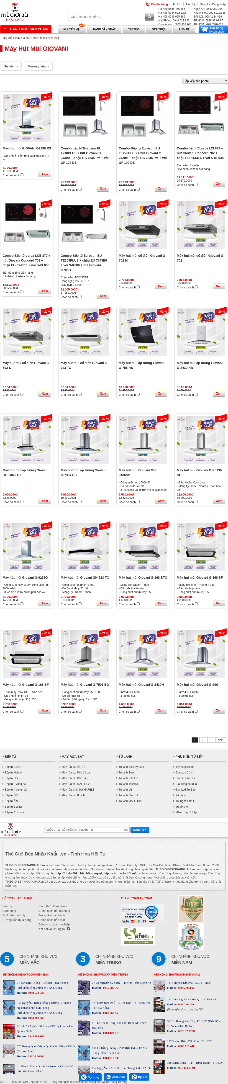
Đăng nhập (218, 4)
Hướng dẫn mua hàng (17, 920)
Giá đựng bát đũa (186, 784)
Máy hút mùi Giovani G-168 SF (200, 577)
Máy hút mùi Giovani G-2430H (141, 684)
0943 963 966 (35, 1036)
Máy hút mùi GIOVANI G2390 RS (27, 148)
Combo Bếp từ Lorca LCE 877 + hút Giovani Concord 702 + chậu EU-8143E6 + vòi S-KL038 (27, 260)
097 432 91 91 (186, 1067)
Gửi (140, 829)
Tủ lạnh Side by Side (131, 766)
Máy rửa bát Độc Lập (74, 778)
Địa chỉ (139, 1076)
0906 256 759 (185, 1004)
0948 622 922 (35, 992)
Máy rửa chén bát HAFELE (78, 789)
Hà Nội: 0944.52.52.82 (172, 12)
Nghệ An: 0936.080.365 (208, 8)
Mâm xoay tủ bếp (186, 812)
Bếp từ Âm (11, 801)
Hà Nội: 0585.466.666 (172, 8)
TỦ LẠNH (125, 756)
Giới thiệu (159, 29)
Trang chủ (6, 37)
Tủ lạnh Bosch (127, 772)
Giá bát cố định (185, 772)
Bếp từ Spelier (13, 806)
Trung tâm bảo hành (51, 915)
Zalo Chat (115, 1076)
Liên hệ (190, 4)
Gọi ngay (90, 1077)
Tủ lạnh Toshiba (128, 784)
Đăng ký (205, 4)
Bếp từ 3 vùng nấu (16, 784)
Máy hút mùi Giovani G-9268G (25, 577)
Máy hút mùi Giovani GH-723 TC (85, 577)
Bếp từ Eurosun (14, 812)
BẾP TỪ (10, 756)
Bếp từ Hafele (13, 772)
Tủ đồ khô (182, 806)
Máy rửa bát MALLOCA (76, 784)
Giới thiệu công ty (14, 915)
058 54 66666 (35, 1056)
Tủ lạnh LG (125, 789)
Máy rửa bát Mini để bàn (76, 772)
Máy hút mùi (22, 37)
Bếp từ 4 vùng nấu (16, 789)
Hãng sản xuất (104, 29)
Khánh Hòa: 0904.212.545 (209, 12)
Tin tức (177, 4)
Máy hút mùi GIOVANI (46, 37)
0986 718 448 (186, 1046)
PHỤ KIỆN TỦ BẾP (189, 756)
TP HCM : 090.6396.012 (208, 24)
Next (220, 740)
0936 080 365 (110, 987)
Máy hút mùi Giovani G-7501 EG (85, 684)
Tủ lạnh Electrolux (130, 795)
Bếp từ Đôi (11, 778)
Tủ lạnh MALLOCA (130, 801)
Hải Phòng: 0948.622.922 (174, 20)
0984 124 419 (110, 1033)
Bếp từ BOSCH (14, 766)
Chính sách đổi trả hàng (54, 910)
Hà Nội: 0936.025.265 (172, 16)
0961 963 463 (110, 1013)
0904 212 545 (110, 1058)
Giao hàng (9, 910)
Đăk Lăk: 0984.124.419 (208, 16)
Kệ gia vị (181, 795)
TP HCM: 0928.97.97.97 (208, 20)
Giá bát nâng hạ (185, 778)
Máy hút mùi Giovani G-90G (198, 684)
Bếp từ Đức (12, 795)
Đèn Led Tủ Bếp (186, 789)
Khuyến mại (71, 29)
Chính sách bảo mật (51, 920)
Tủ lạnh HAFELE (129, 778)
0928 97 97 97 (186, 1031)
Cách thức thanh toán (52, 906)
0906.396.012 (186, 987)
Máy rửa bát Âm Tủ (73, 766)
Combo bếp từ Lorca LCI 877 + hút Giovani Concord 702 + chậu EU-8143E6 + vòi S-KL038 (200, 153)
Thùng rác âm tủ (186, 801)
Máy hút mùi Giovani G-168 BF (26, 684)
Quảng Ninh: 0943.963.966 (175, 24)
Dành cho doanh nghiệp (54, 924)
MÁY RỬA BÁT (73, 756)
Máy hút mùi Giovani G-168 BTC (143, 577)
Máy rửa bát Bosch (73, 795)
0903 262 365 (35, 1018)
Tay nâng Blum (185, 766)
